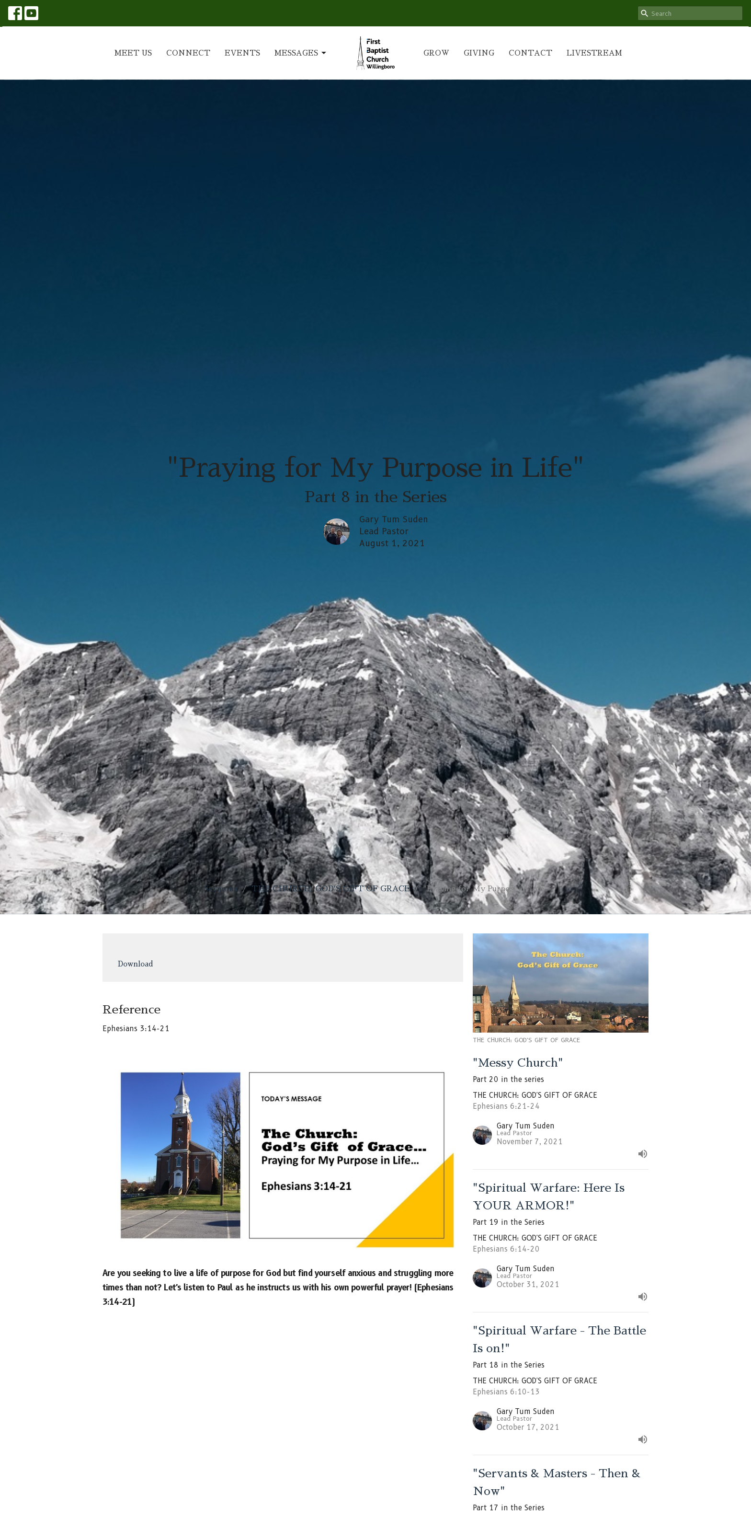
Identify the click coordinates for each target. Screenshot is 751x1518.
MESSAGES (301, 53)
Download (135, 963)
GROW (436, 53)
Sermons (221, 889)
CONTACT (530, 53)
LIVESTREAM (594, 53)
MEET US (133, 53)
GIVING (479, 53)
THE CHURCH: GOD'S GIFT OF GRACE (330, 889)
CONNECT (188, 53)
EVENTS (242, 53)
